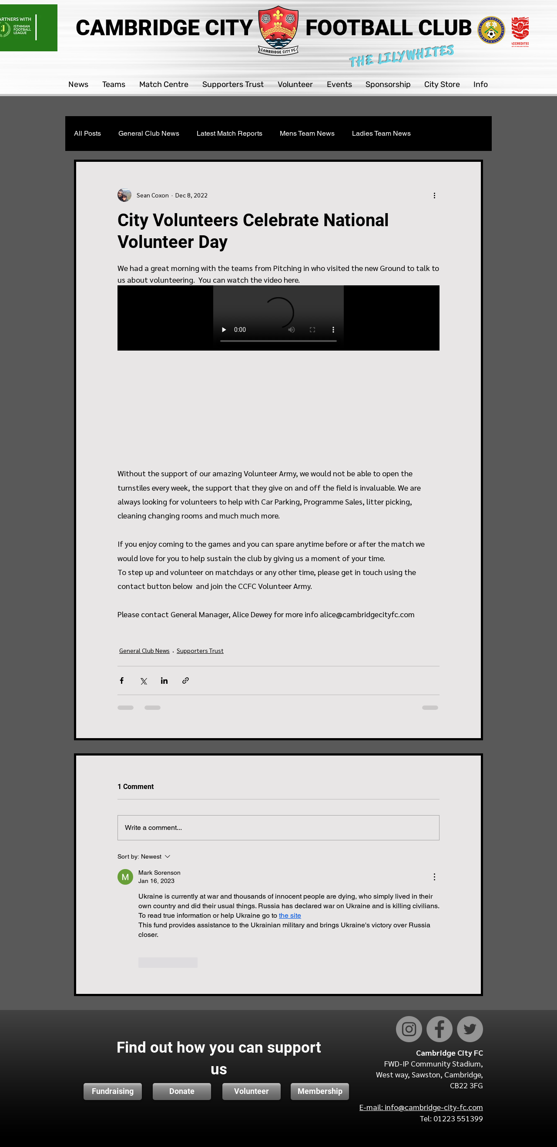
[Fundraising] (113, 1091)
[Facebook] (439, 1029)
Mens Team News (307, 133)
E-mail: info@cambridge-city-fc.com (421, 1107)
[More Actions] (434, 877)
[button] (79, 84)
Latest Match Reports (229, 133)
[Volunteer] (251, 1091)
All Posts (87, 133)
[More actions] (434, 195)
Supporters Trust (200, 650)
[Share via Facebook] (121, 680)
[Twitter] (470, 1029)
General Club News (148, 133)
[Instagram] (409, 1029)
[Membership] (320, 1091)
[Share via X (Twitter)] (143, 680)
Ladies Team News (381, 133)
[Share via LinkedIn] (164, 680)
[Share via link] (185, 680)
